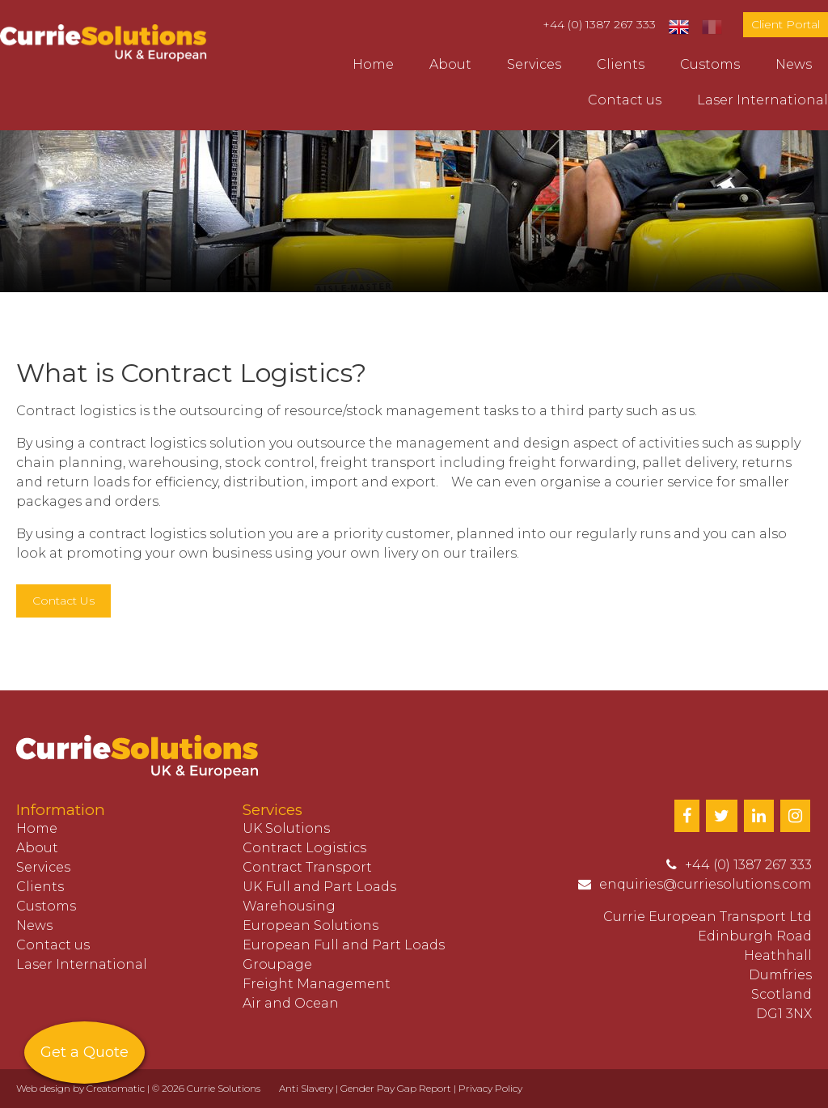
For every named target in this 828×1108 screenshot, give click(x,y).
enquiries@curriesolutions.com (705, 884)
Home (373, 64)
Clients (620, 64)
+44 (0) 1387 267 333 (599, 24)
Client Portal (785, 24)
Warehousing (289, 906)
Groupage (277, 964)
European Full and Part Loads (344, 945)
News (793, 64)
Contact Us (63, 600)
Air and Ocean (291, 1003)
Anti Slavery (306, 1088)
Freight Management (317, 983)
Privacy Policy (490, 1088)
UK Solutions (286, 828)
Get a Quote (84, 1052)
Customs (710, 64)
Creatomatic (116, 1088)
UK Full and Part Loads (319, 886)
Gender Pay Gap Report (395, 1088)
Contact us (624, 100)
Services (534, 64)
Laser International (762, 100)
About (450, 64)
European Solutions (310, 925)
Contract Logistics (304, 847)
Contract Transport (307, 867)
